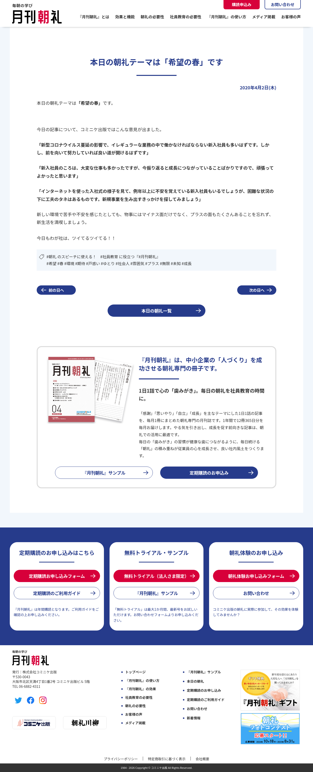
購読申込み (241, 4)
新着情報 (194, 718)
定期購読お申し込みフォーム (57, 576)
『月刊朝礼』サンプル (103, 472)
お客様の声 (291, 17)
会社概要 (202, 758)
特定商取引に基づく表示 (167, 758)
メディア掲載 (263, 17)
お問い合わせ (282, 4)
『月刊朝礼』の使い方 (226, 17)
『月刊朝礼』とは (93, 17)
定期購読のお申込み (209, 472)
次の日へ (257, 290)
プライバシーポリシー (121, 758)
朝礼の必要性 (152, 17)
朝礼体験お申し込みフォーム (256, 576)
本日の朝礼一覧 (156, 310)
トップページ (135, 672)
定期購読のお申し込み (204, 690)
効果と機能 (125, 17)
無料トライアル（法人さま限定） (156, 576)
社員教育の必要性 (185, 17)
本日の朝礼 (195, 681)
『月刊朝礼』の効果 (140, 689)
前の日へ (56, 290)
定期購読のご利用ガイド (56, 593)
